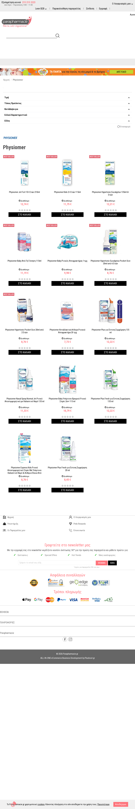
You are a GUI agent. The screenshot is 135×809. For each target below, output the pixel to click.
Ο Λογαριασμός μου (80, 517)
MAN (112, 563)
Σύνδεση (90, 8)
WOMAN (101, 563)
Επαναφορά (125, 126)
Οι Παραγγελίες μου (14, 530)
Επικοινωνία (77, 530)
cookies (41, 804)
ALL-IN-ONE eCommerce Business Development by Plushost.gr (67, 658)
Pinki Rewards (77, 523)
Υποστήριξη (10, 523)
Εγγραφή (103, 8)
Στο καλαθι (24, 214)
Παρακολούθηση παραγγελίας (66, 8)
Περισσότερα (103, 804)
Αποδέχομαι (120, 804)
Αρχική (8, 517)
